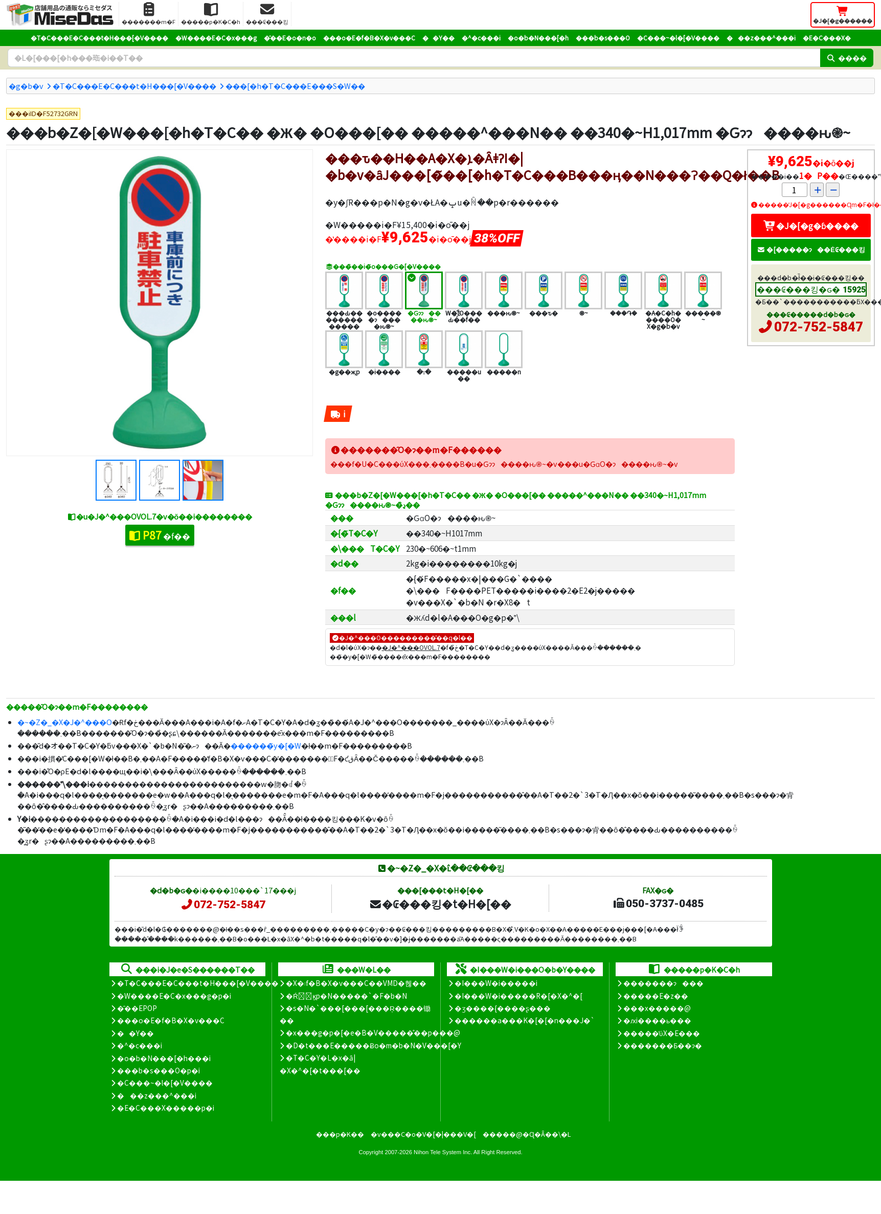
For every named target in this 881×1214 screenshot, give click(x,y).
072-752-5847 (818, 326)
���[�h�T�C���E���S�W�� (295, 85)
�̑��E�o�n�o (290, 37)
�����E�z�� (655, 996)
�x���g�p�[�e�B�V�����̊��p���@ (373, 1032)
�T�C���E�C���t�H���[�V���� (99, 37)
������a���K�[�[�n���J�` (525, 1020)
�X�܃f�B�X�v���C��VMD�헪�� (356, 983)
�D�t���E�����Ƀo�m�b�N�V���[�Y (373, 1045)
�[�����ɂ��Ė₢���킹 (811, 249)
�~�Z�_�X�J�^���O (64, 721)
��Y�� (438, 37)
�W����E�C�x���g (216, 37)
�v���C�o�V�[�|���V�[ (423, 1134)
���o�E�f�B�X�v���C (369, 37)
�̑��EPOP (137, 1008)
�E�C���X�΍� (827, 37)
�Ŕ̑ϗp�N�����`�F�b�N (346, 996)
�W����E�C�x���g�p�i (174, 996)
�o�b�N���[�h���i (164, 1058)
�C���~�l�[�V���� (678, 37)
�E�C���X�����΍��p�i (165, 1108)
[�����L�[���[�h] (414, 58)
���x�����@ (657, 1008)
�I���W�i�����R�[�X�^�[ (518, 996)
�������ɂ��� (663, 983)
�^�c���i (481, 37)
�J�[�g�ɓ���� (811, 225)
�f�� (159, 535)
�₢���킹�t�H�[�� (440, 903)
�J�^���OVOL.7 (411, 647)
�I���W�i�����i (496, 983)
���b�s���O (603, 37)
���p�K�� (340, 1134)
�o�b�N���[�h (538, 37)
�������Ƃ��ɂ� (662, 1045)
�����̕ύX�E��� (661, 1033)
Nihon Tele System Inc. (443, 1152)
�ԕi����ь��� (657, 1020)
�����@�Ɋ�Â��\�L (527, 1134)
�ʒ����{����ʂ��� (503, 1008)
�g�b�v (26, 85)
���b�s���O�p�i (158, 1070)
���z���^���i (761, 37)
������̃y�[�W (266, 745)
